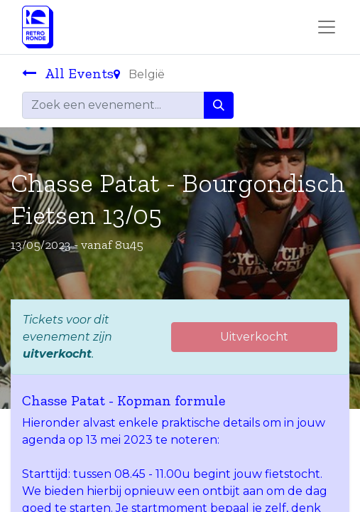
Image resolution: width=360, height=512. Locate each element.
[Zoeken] (219, 105)
